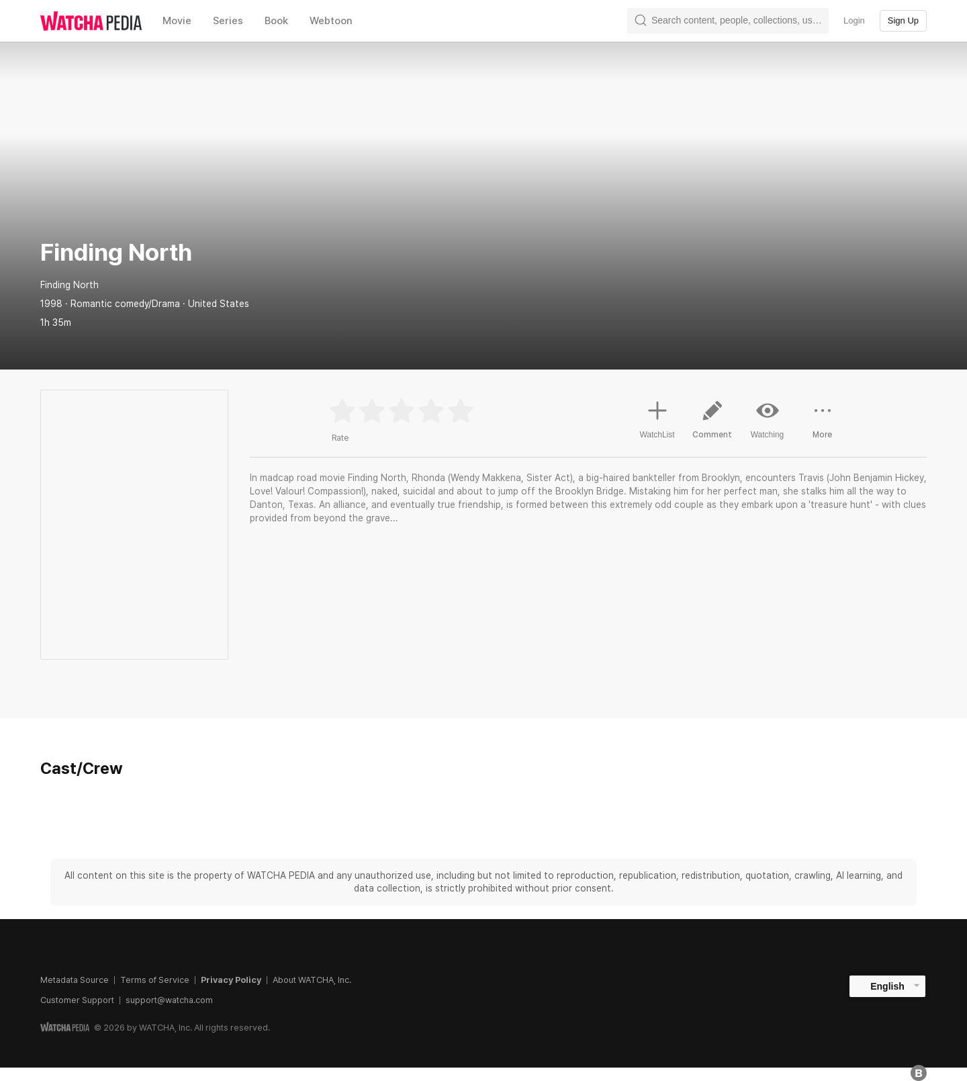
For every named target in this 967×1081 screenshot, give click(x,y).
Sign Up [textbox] (903, 20)
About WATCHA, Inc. (312, 980)
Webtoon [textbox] (331, 21)
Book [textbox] (276, 21)
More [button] (822, 424)
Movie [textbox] (177, 21)
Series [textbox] (228, 21)
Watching (767, 419)
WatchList (656, 417)
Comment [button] (712, 424)
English (887, 986)
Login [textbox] (854, 20)
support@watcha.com (169, 1000)
